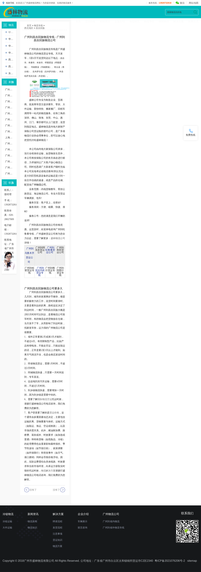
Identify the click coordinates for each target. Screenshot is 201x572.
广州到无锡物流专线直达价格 (9, 113)
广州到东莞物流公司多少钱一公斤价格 (9, 101)
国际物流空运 (44, 399)
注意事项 (57, 533)
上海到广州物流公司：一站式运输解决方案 (9, 137)
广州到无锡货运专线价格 (9, 107)
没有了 (33, 490)
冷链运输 (7, 521)
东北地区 (10, 73)
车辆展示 (82, 521)
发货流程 (57, 527)
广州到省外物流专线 (113, 527)
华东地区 (10, 45)
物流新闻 (32, 521)
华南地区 (10, 52)
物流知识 (32, 527)
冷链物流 (134, 21)
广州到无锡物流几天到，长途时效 (9, 125)
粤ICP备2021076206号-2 (170, 560)
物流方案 (57, 546)
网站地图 (193, 3)
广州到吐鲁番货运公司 (50, 250)
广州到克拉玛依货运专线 (40, 271)
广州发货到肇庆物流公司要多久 (9, 173)
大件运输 (7, 527)
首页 (78, 21)
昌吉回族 (40, 28)
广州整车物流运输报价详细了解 (9, 167)
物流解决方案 (48, 470)
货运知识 (57, 540)
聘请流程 (57, 521)
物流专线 (149, 21)
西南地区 (10, 66)
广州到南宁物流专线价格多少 (9, 95)
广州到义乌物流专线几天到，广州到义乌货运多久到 (9, 119)
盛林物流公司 (58, 238)
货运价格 (90, 21)
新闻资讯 (105, 21)
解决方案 (178, 21)
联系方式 (193, 21)
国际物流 (164, 21)
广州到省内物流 (111, 521)
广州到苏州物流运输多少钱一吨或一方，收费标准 (9, 155)
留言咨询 (82, 527)
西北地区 (10, 59)
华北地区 (10, 39)
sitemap (192, 560)
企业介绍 (120, 21)
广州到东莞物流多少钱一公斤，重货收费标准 (9, 161)
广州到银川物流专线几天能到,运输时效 (9, 143)
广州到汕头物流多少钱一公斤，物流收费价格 (9, 131)
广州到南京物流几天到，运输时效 (9, 149)
